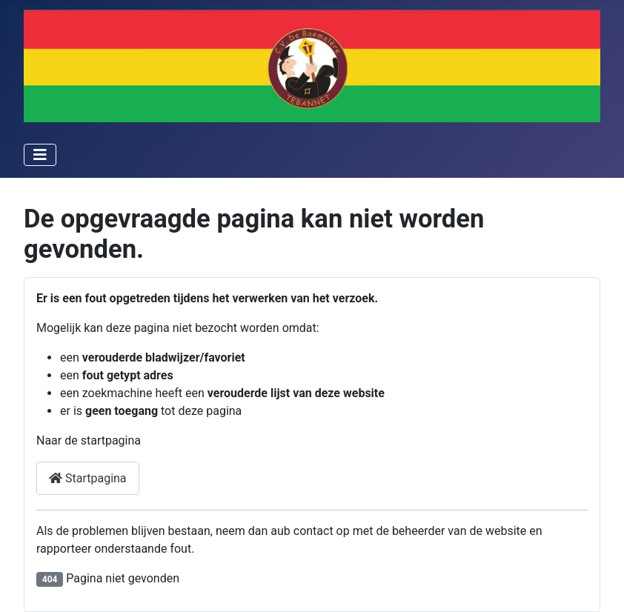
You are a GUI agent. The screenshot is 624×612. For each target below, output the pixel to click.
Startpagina (88, 478)
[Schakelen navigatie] (40, 155)
